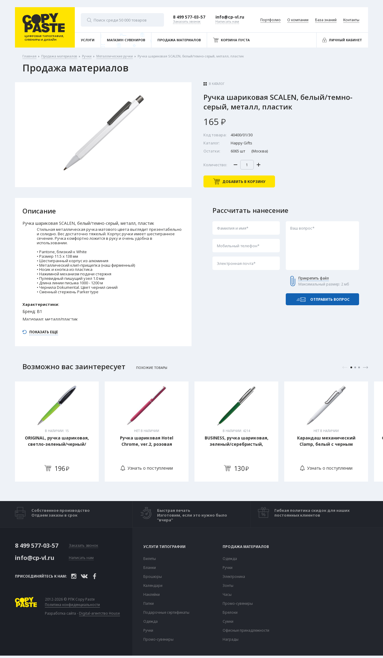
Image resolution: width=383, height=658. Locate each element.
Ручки (148, 630)
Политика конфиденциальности (72, 604)
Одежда (150, 621)
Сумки (228, 621)
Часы (227, 594)
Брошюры (152, 576)
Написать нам (81, 558)
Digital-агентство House (99, 613)
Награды (230, 639)
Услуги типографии (164, 546)
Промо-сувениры (158, 639)
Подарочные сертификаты (166, 612)
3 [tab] (359, 367)
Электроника (234, 576)
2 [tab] (355, 367)
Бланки (149, 567)
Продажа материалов (246, 546)
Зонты (228, 585)
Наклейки (151, 594)
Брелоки (230, 612)
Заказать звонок (83, 546)
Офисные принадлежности (246, 630)
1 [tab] (351, 367)
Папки (148, 603)
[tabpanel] (57, 431)
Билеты (149, 558)
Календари (152, 585)
